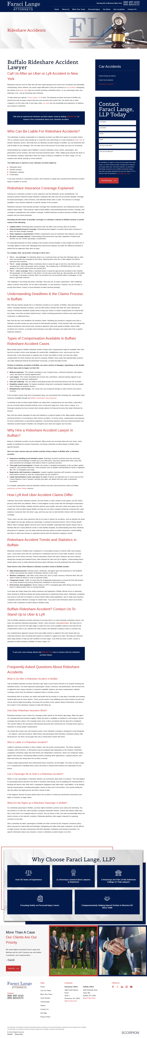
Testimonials (45, 1002)
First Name (103, 122)
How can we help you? (106, 151)
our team (46, 103)
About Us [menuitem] (65, 9)
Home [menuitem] (56, 9)
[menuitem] (117, 76)
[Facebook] (113, 987)
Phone (102, 133)
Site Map (43, 1013)
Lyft (80, 140)
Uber (76, 140)
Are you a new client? (106, 145)
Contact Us (44, 1009)
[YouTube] (131, 987)
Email (101, 139)
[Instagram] (127, 987)
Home (42, 987)
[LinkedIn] (122, 987)
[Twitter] (117, 987)
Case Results (45, 998)
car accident (71, 87)
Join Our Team (45, 990)
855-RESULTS (131, 4)
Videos (42, 1005)
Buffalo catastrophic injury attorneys (43, 398)
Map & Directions (71, 1001)
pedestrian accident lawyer (17, 488)
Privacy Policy (45, 1017)
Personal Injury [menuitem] (94, 9)
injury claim (24, 90)
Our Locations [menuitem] (119, 9)
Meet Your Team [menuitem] (78, 9)
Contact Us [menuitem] (132, 9)
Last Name (103, 127)
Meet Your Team (46, 994)
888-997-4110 (131, 2)
